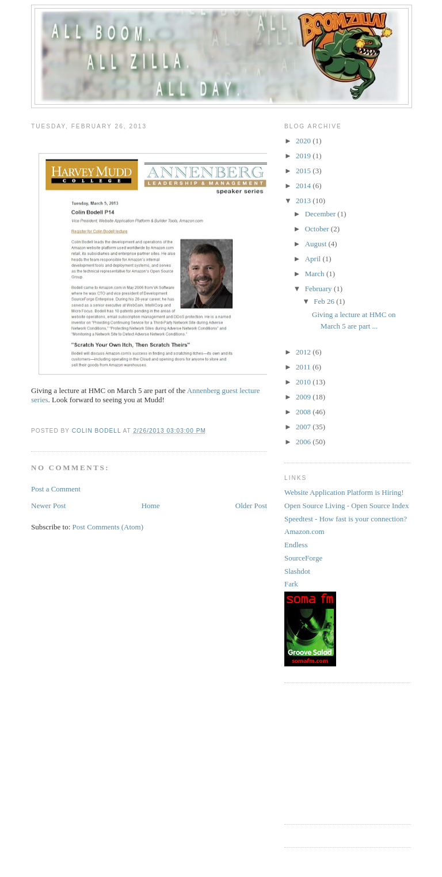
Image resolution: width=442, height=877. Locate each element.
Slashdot (297, 571)
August (317, 243)
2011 (304, 367)
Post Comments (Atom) (108, 527)
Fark (291, 583)
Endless (295, 544)
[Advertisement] (341, 752)
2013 (304, 200)
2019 (304, 155)
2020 (304, 140)
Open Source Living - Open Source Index (346, 505)
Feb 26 (325, 301)
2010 (304, 382)
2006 (304, 441)
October (318, 228)
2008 (304, 411)
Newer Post (48, 505)
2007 (304, 426)
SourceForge (303, 558)
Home (151, 505)
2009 (304, 396)
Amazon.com (304, 531)
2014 (304, 185)
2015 (304, 170)
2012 (304, 352)
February (319, 288)
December (321, 213)
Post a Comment (56, 489)
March (315, 273)
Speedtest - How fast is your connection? (345, 518)
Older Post (251, 505)
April (314, 258)
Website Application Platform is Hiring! (344, 492)
